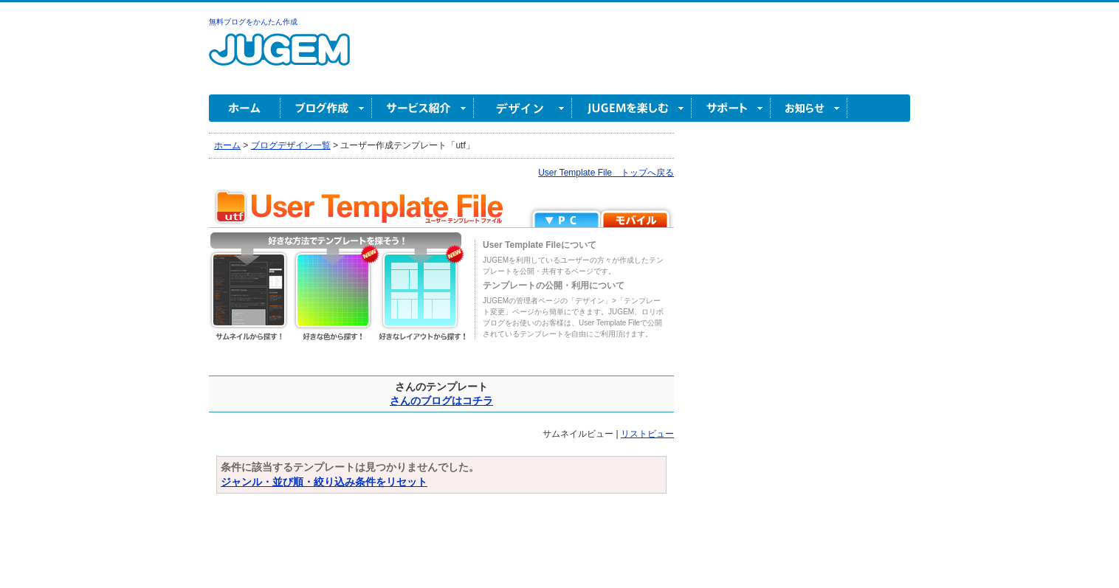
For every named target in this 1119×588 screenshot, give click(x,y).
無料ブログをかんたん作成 (253, 22)
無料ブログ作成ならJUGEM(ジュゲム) (279, 57)
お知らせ (809, 108)
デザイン (523, 108)
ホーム (244, 108)
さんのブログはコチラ (441, 401)
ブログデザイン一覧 (291, 145)
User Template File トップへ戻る (606, 172)
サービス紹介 (423, 108)
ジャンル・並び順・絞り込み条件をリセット (324, 482)
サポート (731, 108)
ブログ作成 (326, 108)
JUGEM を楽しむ (632, 108)
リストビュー (647, 434)
